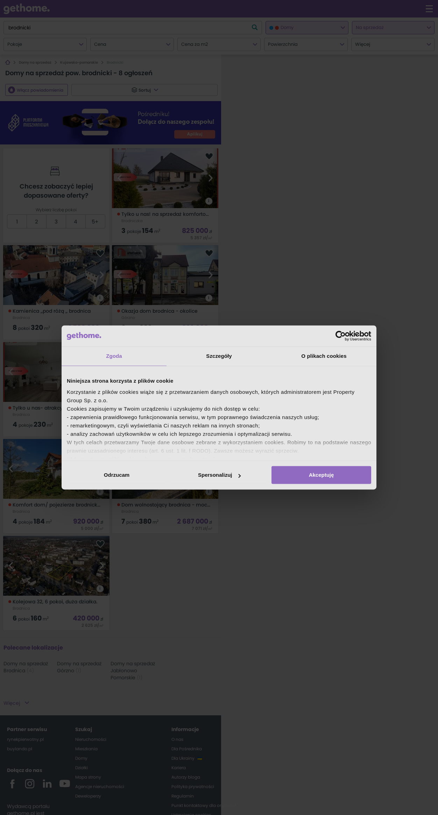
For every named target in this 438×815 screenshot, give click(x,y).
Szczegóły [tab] (219, 356)
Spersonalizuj (219, 475)
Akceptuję (321, 475)
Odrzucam (116, 475)
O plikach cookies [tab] (323, 356)
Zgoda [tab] (114, 356)
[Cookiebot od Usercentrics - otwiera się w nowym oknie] (340, 336)
